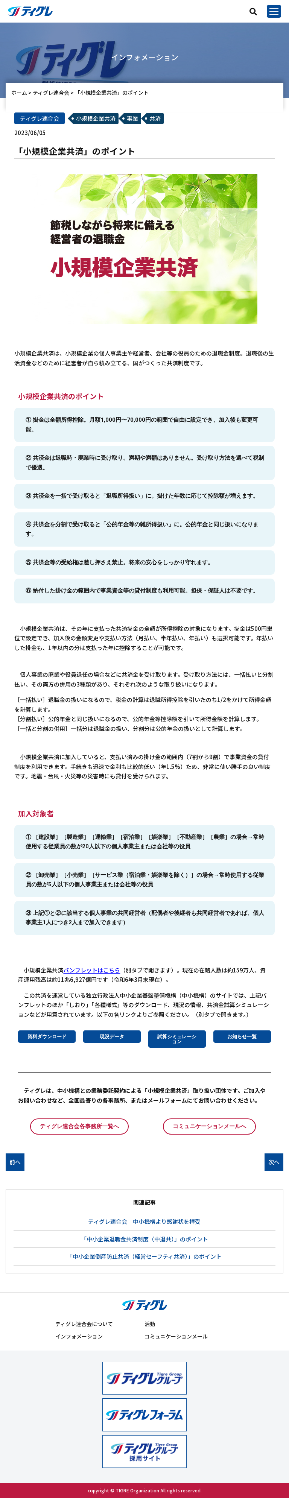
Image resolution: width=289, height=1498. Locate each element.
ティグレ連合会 (39, 118)
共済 (155, 118)
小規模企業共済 (96, 118)
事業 (132, 118)
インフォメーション (79, 1336)
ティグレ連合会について (84, 1324)
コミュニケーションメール (176, 1336)
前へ (15, 1162)
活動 (149, 1324)
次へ (274, 1162)
